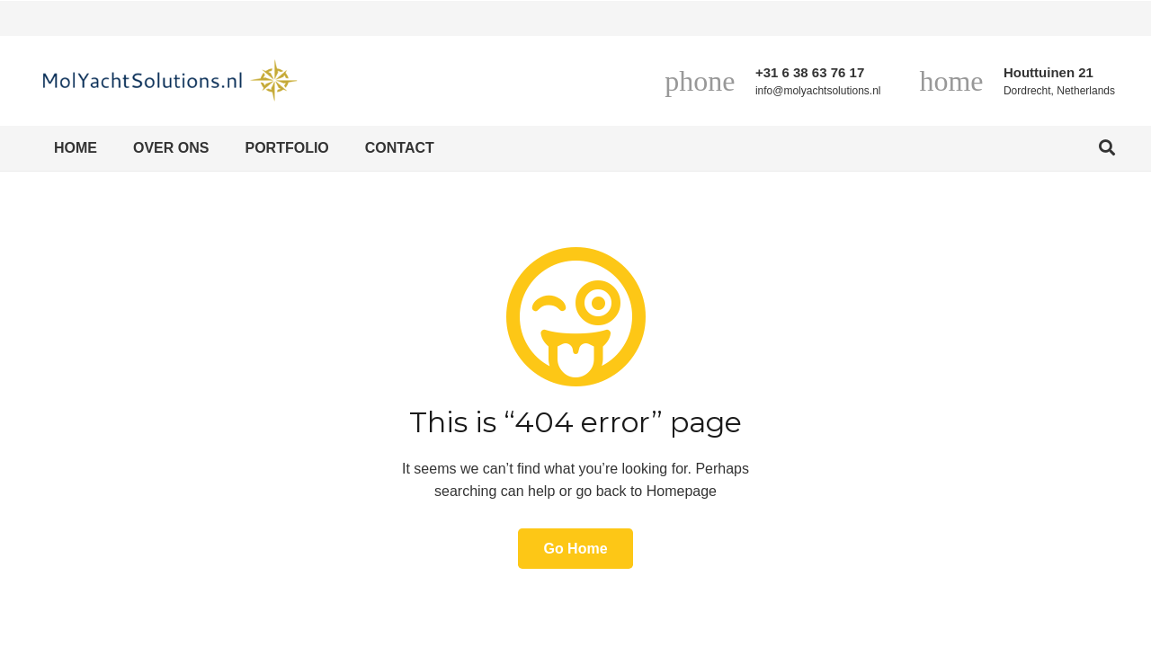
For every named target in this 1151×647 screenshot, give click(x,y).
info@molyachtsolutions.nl (818, 90)
